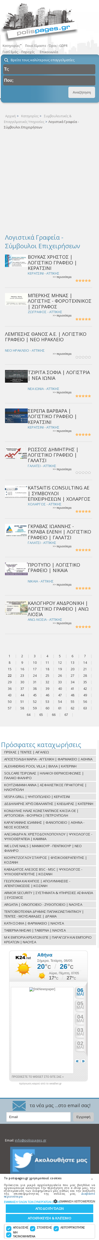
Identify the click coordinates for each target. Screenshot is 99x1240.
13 (72, 662)
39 (47, 688)
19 (60, 669)
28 (85, 675)
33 (60, 682)
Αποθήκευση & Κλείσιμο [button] (49, 1218)
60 (47, 708)
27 (72, 675)
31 (35, 682)
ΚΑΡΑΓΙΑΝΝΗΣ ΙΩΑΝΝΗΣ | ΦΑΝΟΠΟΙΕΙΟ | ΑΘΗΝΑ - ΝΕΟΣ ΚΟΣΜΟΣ (44, 824)
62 (72, 708)
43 (10, 695)
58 (22, 708)
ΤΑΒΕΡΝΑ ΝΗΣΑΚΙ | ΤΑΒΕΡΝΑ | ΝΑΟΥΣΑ (35, 930)
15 (10, 669)
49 (85, 695)
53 (47, 701)
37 (22, 688)
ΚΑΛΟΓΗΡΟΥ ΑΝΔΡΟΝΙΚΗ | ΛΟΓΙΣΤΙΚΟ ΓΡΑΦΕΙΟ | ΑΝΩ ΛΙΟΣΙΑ (58, 608)
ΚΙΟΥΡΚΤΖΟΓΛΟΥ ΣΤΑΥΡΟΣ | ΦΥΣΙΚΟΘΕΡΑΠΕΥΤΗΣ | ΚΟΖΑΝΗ (45, 860)
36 (10, 688)
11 (47, 662)
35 (85, 682)
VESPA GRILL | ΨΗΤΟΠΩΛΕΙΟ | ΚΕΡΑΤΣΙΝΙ (37, 796)
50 (10, 701)
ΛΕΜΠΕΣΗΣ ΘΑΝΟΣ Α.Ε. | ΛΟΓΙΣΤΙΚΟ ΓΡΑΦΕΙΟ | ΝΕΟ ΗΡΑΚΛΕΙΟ (45, 337)
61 (60, 708)
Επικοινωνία (49, 52)
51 (22, 701)
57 (10, 708)
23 (22, 675)
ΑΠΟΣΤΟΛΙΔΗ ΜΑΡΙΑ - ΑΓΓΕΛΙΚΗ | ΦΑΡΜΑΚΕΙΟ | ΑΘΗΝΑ (48, 759)
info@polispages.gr (30, 1140)
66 (54, 714)
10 (35, 662)
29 (10, 682)
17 (35, 669)
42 (85, 688)
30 (22, 682)
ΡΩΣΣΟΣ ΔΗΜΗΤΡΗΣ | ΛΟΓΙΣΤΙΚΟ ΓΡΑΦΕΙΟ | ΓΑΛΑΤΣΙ (53, 455)
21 (85, 669)
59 (35, 708)
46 (47, 695)
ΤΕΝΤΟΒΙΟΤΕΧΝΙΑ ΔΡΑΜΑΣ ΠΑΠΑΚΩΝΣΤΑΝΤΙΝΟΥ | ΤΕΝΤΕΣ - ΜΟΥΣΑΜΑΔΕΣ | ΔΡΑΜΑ (44, 914)
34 (72, 682)
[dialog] (49, 1207)
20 (72, 669)
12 (60, 662)
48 (72, 695)
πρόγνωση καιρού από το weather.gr (40, 1083)
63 (85, 708)
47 (60, 695)
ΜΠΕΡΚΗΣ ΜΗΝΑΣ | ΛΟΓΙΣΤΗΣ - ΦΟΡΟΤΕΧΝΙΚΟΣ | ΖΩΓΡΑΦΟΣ (59, 301)
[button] (49, 1202)
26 (60, 675)
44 (22, 695)
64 (28, 714)
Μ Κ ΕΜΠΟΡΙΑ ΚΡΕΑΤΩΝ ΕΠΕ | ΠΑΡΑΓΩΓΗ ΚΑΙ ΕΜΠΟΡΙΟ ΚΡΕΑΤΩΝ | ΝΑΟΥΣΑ (48, 939)
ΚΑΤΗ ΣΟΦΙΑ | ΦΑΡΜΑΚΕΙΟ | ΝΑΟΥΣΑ (34, 923)
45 (35, 695)
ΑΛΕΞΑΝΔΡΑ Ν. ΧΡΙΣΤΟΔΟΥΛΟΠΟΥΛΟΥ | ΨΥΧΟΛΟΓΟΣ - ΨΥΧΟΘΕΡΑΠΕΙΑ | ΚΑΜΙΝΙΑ (48, 836)
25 (47, 675)
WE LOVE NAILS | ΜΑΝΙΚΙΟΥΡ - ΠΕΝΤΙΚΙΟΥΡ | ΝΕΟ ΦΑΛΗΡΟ (43, 848)
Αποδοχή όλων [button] (49, 1208)
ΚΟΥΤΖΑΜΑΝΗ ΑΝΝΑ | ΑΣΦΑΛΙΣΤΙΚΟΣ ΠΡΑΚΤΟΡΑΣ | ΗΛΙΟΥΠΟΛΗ (45, 787)
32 (47, 682)
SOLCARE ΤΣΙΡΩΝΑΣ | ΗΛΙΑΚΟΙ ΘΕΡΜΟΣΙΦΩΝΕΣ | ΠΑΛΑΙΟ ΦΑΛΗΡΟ (44, 775)
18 (47, 669)
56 (85, 701)
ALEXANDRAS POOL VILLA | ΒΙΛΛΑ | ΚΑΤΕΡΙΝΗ (40, 766)
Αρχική (10, 116)
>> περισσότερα (62, 277)
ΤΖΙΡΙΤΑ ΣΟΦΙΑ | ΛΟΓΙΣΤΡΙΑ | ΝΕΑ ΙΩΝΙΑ (59, 375)
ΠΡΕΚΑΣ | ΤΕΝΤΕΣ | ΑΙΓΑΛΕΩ (26, 752)
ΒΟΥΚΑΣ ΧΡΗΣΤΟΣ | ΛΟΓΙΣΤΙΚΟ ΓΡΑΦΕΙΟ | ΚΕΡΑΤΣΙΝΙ (52, 262)
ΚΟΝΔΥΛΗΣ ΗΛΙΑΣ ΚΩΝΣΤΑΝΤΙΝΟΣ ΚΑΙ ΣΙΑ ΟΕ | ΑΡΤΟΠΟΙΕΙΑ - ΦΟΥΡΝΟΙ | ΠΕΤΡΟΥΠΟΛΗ (41, 813)
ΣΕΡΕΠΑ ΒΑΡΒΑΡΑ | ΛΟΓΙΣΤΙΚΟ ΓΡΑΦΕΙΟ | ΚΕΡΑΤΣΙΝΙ (52, 416)
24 (35, 675)
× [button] (92, 1179)
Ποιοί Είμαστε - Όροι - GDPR (46, 46)
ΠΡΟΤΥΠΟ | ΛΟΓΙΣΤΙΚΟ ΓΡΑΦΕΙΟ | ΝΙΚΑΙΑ (54, 567)
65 (41, 714)
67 (66, 714)
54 (60, 701)
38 (35, 688)
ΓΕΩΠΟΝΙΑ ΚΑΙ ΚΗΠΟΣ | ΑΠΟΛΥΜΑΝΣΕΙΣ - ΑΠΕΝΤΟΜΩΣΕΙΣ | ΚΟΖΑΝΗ (37, 883)
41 (72, 688)
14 (85, 662)
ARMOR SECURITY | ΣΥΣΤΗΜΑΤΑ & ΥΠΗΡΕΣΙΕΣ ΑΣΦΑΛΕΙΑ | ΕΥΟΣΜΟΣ (48, 895)
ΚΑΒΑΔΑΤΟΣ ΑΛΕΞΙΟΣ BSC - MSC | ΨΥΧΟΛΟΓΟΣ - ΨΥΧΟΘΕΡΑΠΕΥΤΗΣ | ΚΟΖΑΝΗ (43, 871)
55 (72, 701)
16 (22, 669)
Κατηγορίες (29, 116)
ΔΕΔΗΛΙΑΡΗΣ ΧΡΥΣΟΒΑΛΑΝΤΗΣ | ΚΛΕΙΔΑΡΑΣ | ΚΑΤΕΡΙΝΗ (48, 803)
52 (35, 701)
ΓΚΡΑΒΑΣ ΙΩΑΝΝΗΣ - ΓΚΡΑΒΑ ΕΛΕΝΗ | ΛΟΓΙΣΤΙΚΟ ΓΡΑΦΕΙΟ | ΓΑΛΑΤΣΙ (59, 532)
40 (60, 688)
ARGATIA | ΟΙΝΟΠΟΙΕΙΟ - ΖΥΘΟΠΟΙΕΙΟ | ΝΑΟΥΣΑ (43, 904)
